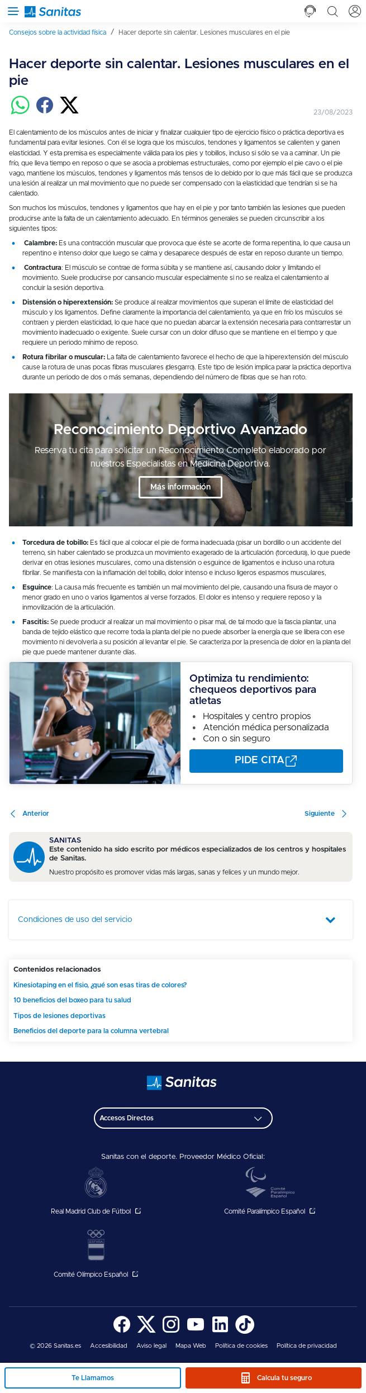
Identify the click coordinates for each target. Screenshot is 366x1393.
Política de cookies (241, 1346)
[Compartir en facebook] (45, 112)
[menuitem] (61, 32)
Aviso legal (151, 1346)
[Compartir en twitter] (69, 112)
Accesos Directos (126, 1118)
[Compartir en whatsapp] (20, 112)
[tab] (310, 11)
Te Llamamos (93, 1378)
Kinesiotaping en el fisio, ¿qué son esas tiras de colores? (100, 985)
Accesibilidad (108, 1346)
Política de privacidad (307, 1346)
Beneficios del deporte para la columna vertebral (91, 1031)
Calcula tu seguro (284, 1378)
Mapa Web (190, 1346)
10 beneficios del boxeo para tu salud (72, 1000)
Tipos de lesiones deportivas (59, 1015)
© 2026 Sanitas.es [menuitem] (55, 1346)
